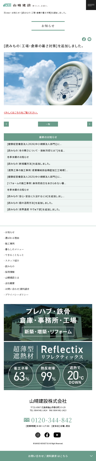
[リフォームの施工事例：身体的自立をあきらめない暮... (36, 183)
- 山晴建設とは (11, 277)
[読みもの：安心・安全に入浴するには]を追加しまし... (35, 196)
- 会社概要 (9, 283)
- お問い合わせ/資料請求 (16, 289)
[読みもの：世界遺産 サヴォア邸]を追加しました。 (33, 209)
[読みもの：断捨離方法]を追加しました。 (28, 163)
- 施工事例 (9, 243)
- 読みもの (9, 266)
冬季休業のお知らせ (18, 157)
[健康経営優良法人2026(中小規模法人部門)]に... (34, 144)
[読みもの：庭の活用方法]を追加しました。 (30, 202)
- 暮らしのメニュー (14, 249)
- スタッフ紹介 (11, 260)
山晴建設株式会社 (48, 400)
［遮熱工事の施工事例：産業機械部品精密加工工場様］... (37, 170)
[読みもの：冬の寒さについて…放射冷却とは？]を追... (36, 150)
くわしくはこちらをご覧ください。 (21, 112)
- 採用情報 (9, 272)
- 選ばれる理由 (11, 238)
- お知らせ (9, 232)
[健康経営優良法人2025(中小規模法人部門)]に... (34, 176)
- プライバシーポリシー (16, 294)
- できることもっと (14, 255)
